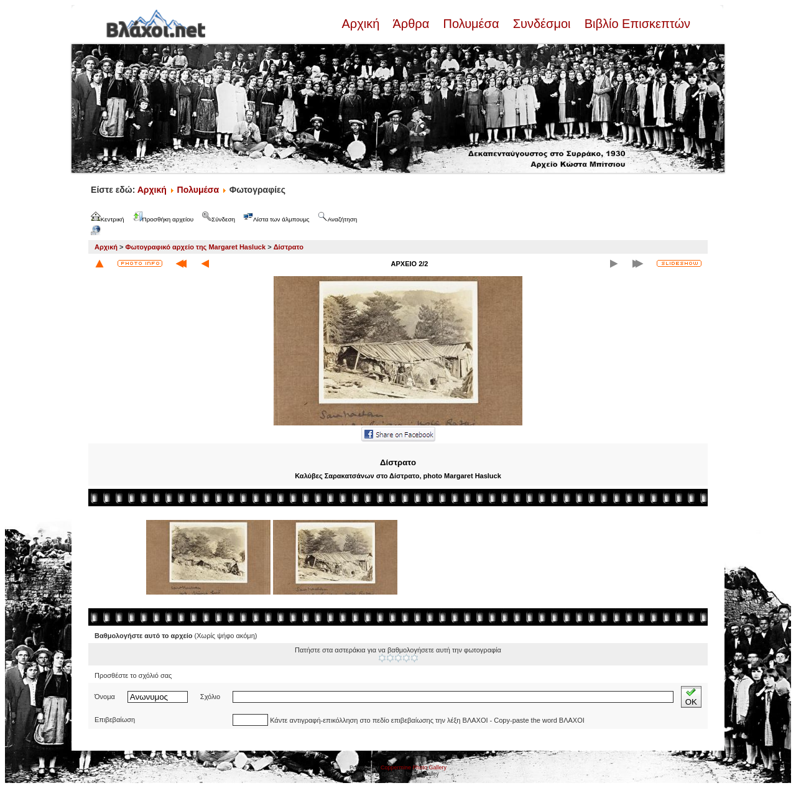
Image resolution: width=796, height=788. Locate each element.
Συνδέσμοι (541, 23)
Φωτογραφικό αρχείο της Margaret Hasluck (196, 247)
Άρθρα (411, 23)
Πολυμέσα (471, 23)
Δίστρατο (288, 247)
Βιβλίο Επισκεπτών (635, 23)
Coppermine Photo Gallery (414, 767)
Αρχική (361, 23)
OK (691, 697)
